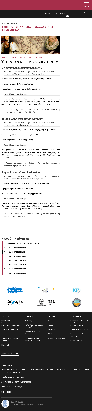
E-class (50, 325)
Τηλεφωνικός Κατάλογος (11, 334)
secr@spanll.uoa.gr (14, 387)
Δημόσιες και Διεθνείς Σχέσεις (10, 339)
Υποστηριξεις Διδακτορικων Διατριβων (21, 244)
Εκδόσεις (28, 321)
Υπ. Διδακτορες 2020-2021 (15, 252)
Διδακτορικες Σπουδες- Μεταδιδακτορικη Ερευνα (24, 58)
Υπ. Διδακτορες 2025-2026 (15, 273)
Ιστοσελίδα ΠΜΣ (76, 341)
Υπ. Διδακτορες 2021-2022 (15, 256)
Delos (50, 334)
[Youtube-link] (67, 17)
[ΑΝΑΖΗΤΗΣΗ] (78, 14)
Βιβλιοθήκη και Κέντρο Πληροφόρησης (34, 326)
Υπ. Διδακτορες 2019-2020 (15, 248)
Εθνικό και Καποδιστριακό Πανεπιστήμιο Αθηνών (10, 323)
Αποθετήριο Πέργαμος (57, 338)
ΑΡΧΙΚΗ (3, 58)
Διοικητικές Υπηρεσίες (10, 330)
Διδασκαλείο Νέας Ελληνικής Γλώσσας (32, 339)
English (55, 14)
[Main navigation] (86, 5)
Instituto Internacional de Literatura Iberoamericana (79, 323)
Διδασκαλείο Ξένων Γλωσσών (32, 333)
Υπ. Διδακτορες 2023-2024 (15, 265)
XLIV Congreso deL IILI (79, 330)
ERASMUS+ (5, 345)
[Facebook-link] (63, 17)
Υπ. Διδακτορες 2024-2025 (15, 269)
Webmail (51, 321)
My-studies (52, 329)
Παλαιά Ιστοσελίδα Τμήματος (78, 335)
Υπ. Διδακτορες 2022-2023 (15, 261)
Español (63, 14)
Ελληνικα (46, 14)
